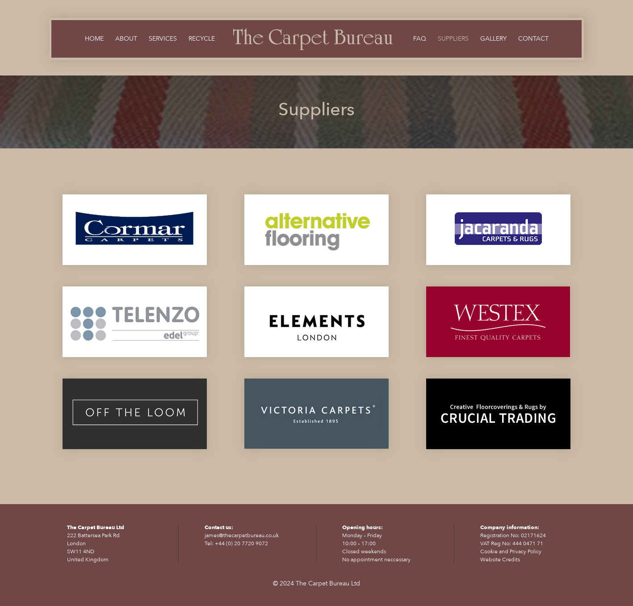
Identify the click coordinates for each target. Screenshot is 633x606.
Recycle (202, 39)
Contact (533, 39)
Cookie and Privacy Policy (510, 551)
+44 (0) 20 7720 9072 (241, 543)
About (126, 39)
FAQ (419, 39)
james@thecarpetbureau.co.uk (242, 535)
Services (163, 39)
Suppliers (453, 39)
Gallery (493, 39)
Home (94, 39)
